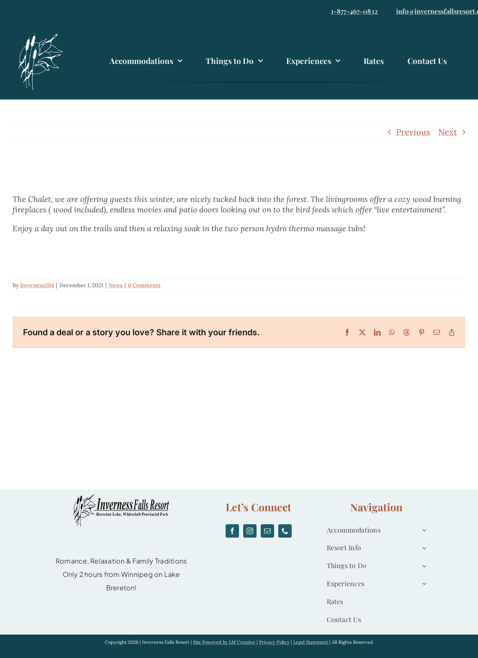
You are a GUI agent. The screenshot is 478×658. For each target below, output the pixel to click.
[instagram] (250, 531)
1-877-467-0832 (354, 11)
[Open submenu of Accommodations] (422, 530)
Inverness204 (37, 285)
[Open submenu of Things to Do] (422, 566)
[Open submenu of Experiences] (422, 584)
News (115, 285)
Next (447, 132)
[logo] (43, 34)
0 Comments (144, 285)
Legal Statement (310, 642)
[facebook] (232, 531)
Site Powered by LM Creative (224, 642)
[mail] (267, 531)
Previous (413, 132)
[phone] (285, 531)
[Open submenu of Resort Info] (422, 548)
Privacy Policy (274, 642)
